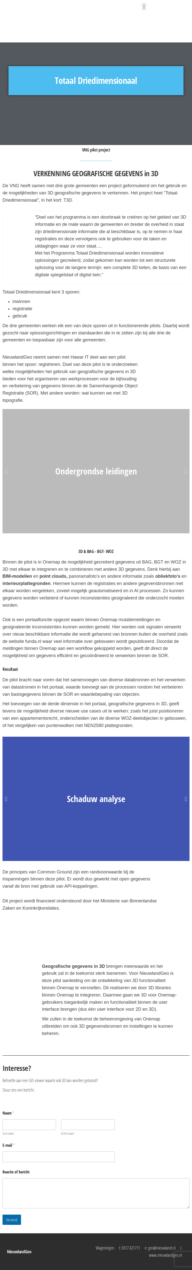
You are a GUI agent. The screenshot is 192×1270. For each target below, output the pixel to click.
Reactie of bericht (16, 1172)
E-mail (8, 1145)
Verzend (11, 1220)
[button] (144, 6)
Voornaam (8, 1133)
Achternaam (67, 1133)
